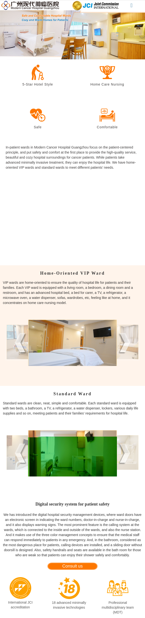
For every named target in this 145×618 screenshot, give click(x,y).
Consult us (72, 566)
